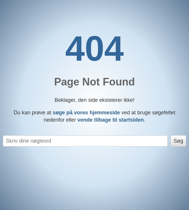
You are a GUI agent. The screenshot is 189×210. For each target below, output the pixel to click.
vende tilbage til (111, 120)
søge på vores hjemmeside (86, 113)
